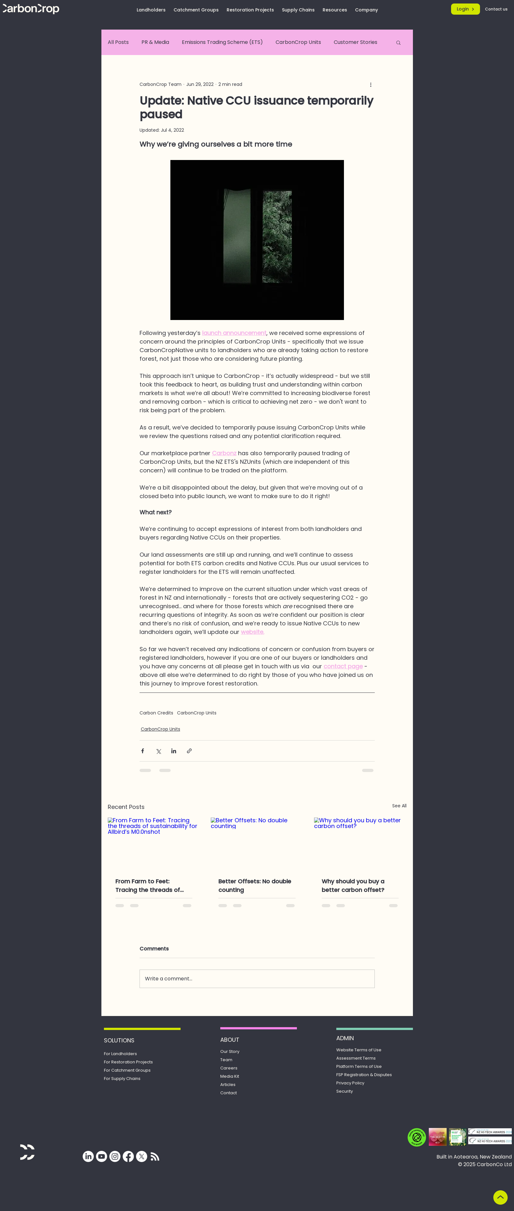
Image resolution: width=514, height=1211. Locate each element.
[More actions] (371, 84)
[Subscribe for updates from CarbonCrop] (155, 1156)
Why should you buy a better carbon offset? (353, 885)
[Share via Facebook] (143, 751)
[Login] (465, 9)
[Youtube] (101, 1156)
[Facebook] (128, 1156)
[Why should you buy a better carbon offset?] (360, 843)
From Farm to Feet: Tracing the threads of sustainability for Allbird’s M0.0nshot (151, 885)
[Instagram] (114, 1156)
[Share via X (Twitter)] (158, 751)
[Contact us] (497, 9)
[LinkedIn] (88, 1156)
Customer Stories (355, 42)
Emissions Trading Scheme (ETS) (222, 42)
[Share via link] (189, 751)
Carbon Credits (156, 713)
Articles (228, 1085)
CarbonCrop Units (298, 42)
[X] (141, 1156)
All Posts (118, 42)
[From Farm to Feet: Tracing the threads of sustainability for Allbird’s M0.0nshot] (154, 843)
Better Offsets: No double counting (254, 885)
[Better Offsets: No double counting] (257, 844)
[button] (398, 42)
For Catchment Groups (127, 1070)
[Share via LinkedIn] (174, 751)
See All (399, 806)
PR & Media (155, 42)
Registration (364, 1075)
